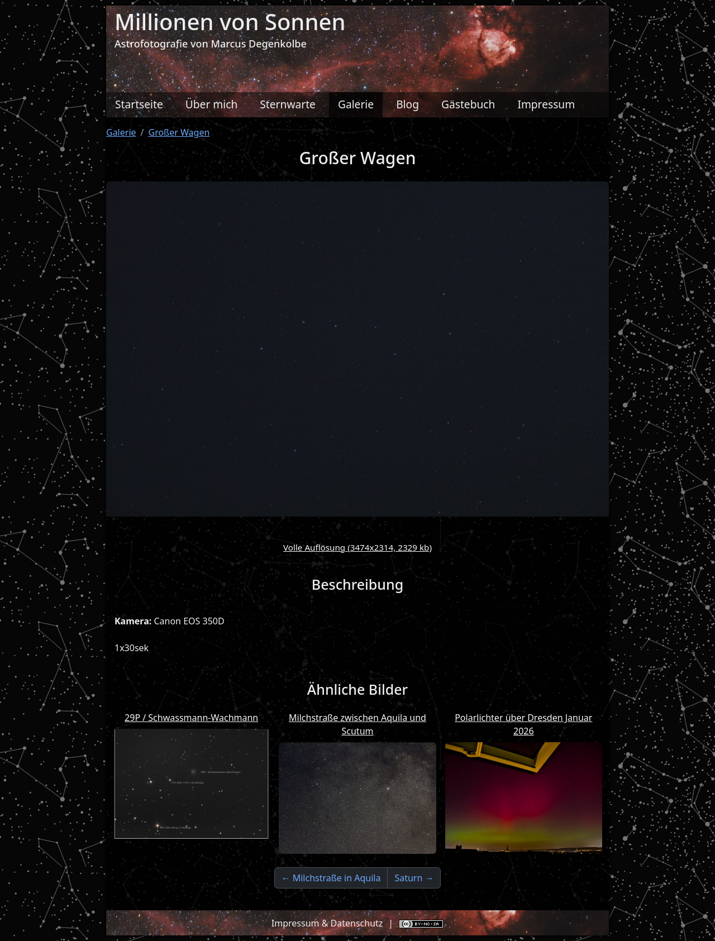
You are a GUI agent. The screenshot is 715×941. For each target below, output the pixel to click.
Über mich (211, 104)
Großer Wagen (179, 132)
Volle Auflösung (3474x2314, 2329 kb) (357, 547)
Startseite (139, 104)
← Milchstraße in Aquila (331, 878)
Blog (407, 104)
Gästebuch (468, 104)
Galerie (356, 104)
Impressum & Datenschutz (327, 923)
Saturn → (413, 878)
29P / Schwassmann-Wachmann (191, 717)
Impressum (546, 104)
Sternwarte (288, 104)
